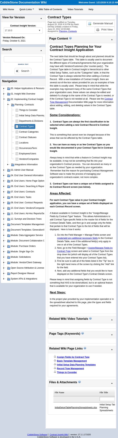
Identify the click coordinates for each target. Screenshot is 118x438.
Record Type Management (70, 368)
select (39, 30)
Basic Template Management (72, 361)
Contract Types (26, 126)
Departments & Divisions (31, 121)
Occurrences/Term (28, 148)
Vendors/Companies (29, 159)
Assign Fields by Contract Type (73, 357)
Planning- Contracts (68, 31)
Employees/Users (27, 153)
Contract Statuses (27, 137)
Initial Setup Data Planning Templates (37, 115)
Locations (23, 142)
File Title (104, 392)
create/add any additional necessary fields (77, 238)
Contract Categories (29, 132)
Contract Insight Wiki (59, 434)
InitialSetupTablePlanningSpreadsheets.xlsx (76, 407)
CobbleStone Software (37, 434)
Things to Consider (28, 110)
